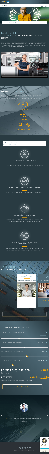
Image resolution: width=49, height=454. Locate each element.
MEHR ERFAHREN (26, 300)
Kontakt (17, 445)
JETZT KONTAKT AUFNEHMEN (24, 314)
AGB (27, 445)
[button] (47, 290)
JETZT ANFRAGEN (22, 386)
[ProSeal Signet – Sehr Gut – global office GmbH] (44, 443)
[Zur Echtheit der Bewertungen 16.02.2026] (44, 450)
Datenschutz (22, 445)
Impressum (32, 445)
